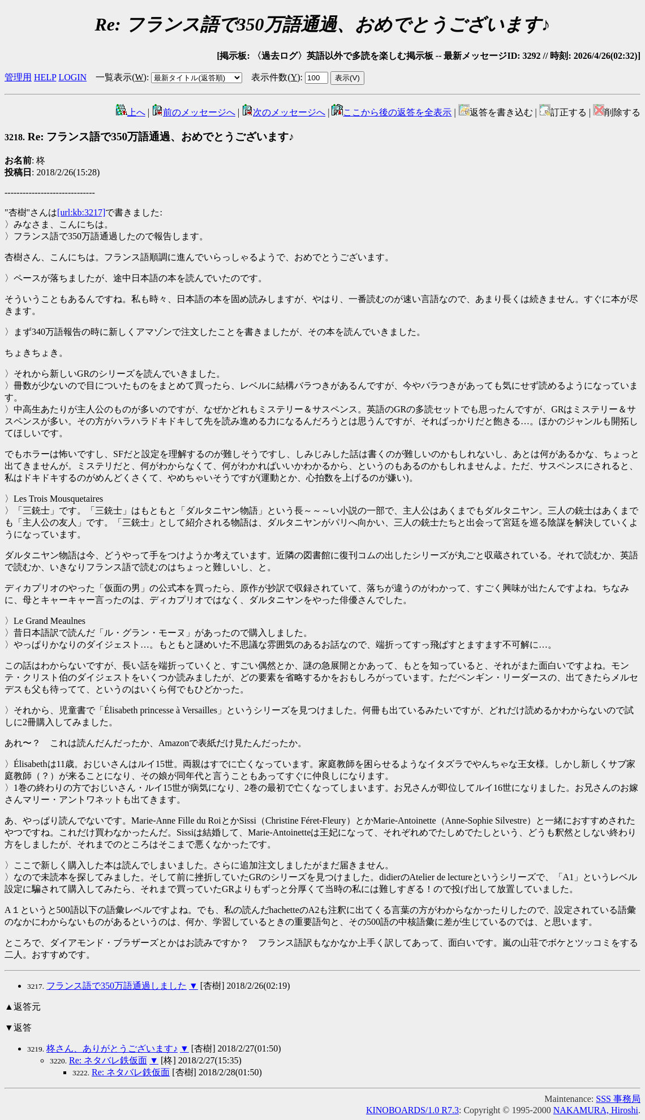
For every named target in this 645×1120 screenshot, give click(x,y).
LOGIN (72, 77)
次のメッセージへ (283, 112)
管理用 (18, 77)
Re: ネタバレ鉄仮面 (108, 1060)
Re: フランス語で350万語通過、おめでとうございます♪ (149, 137)
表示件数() (275, 77)
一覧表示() (121, 77)
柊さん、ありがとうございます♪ (112, 1048)
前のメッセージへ (193, 112)
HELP (45, 77)
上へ (130, 112)
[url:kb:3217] (81, 212)
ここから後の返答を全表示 (392, 112)
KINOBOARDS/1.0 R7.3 (412, 1110)
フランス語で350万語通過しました (116, 985)
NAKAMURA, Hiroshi (595, 1110)
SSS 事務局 (618, 1099)
